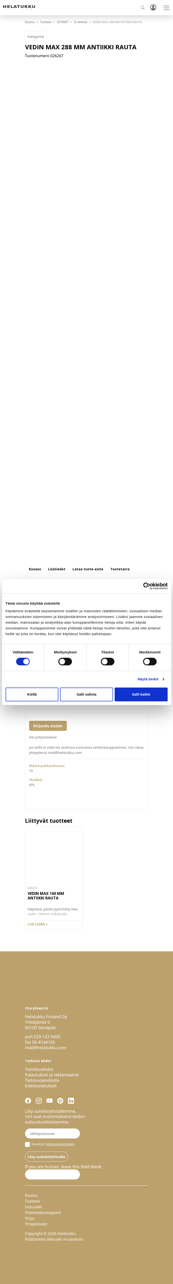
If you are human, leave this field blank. (63, 1166)
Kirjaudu (152, 7)
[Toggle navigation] (166, 7)
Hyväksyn (50, 1144)
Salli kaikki (141, 694)
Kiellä (32, 694)
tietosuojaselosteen (60, 1144)
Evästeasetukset (41, 1085)
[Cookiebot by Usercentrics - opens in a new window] (147, 586)
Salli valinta (86, 694)
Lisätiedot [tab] (56, 569)
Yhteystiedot (36, 1224)
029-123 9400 (47, 1036)
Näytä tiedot (148, 679)
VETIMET (62, 22)
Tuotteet (45, 22)
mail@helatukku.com (46, 1047)
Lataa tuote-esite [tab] (88, 569)
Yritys (30, 1218)
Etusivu (30, 22)
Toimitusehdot (39, 1069)
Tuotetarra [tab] (120, 569)
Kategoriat (36, 36)
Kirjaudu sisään (48, 725)
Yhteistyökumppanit (43, 1212)
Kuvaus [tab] (35, 569)
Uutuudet (33, 1206)
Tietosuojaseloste (42, 1080)
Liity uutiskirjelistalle (46, 1156)
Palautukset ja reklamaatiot (52, 1075)
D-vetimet (80, 22)
